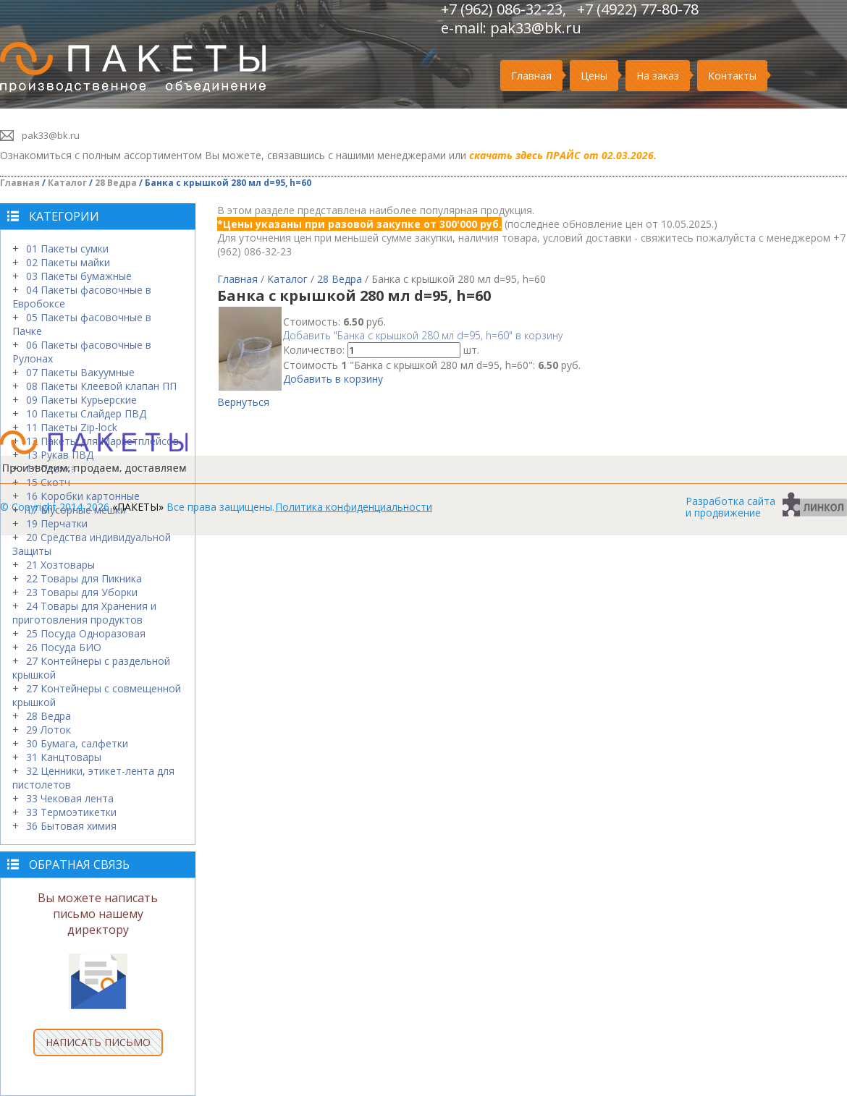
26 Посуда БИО (63, 647)
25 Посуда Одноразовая (86, 633)
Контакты (732, 75)
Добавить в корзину (333, 379)
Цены (594, 75)
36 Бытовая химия (71, 826)
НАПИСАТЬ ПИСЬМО (98, 1042)
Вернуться (243, 402)
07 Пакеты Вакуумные (80, 372)
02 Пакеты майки (68, 262)
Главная (531, 75)
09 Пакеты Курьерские (81, 400)
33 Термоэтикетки (71, 812)
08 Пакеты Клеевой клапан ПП (101, 386)
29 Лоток (48, 729)
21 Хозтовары (60, 565)
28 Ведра (116, 183)
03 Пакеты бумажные (79, 276)
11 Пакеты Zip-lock (71, 427)
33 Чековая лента (70, 798)
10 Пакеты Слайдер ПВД (86, 413)
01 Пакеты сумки (67, 248)
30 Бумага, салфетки (77, 743)
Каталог (67, 183)
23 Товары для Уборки (82, 592)
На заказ (657, 75)
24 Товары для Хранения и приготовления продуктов (84, 612)
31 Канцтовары (63, 757)
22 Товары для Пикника (84, 578)
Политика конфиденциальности (353, 507)
